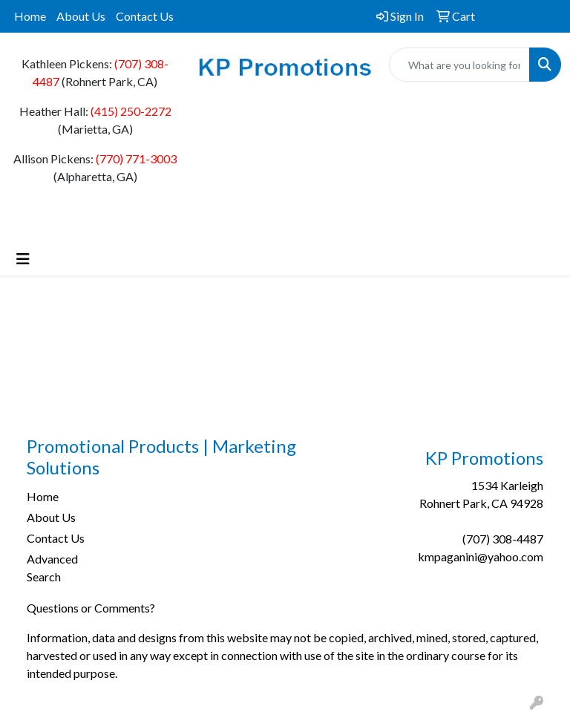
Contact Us (145, 16)
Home (30, 16)
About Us (80, 16)
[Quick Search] (459, 65)
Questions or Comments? (91, 608)
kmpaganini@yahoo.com (480, 556)
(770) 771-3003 (136, 158)
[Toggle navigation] (23, 259)
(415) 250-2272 (131, 111)
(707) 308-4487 (502, 539)
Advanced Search (52, 568)
